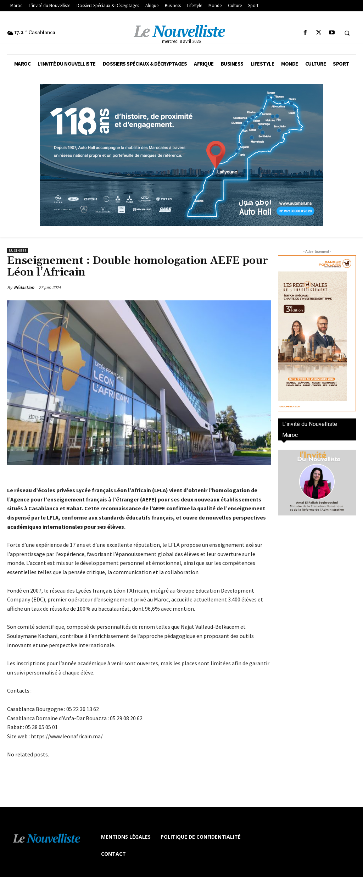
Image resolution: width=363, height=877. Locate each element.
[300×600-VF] (317, 333)
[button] (347, 33)
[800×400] (181, 155)
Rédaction (24, 287)
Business (17, 250)
